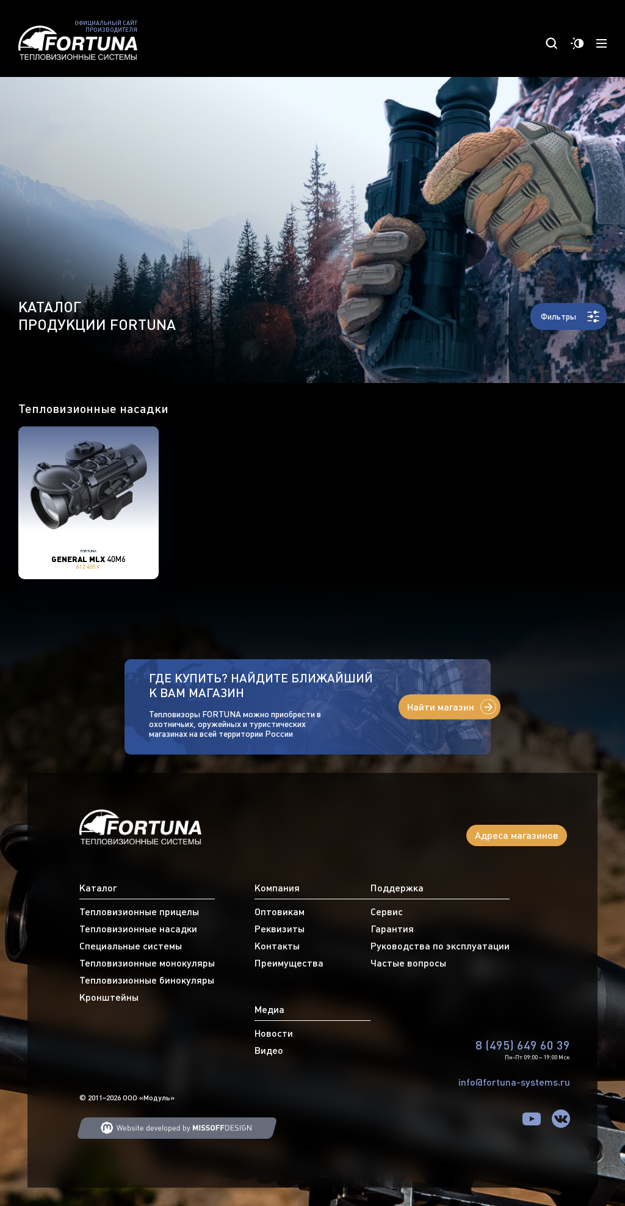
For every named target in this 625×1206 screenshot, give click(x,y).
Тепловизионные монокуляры (147, 962)
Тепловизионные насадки (138, 928)
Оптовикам (280, 911)
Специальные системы (130, 945)
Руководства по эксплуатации (440, 945)
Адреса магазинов (516, 835)
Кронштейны (109, 997)
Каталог (98, 887)
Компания (277, 887)
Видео (269, 1050)
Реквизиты (280, 928)
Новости (274, 1033)
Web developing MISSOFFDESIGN (177, 1128)
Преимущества (289, 962)
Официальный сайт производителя (105, 26)
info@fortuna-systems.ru (514, 1081)
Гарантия (392, 928)
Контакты (277, 945)
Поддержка (397, 887)
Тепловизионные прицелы (139, 911)
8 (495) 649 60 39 (522, 1045)
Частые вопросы (408, 962)
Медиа (269, 1009)
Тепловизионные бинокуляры (146, 979)
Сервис (386, 911)
